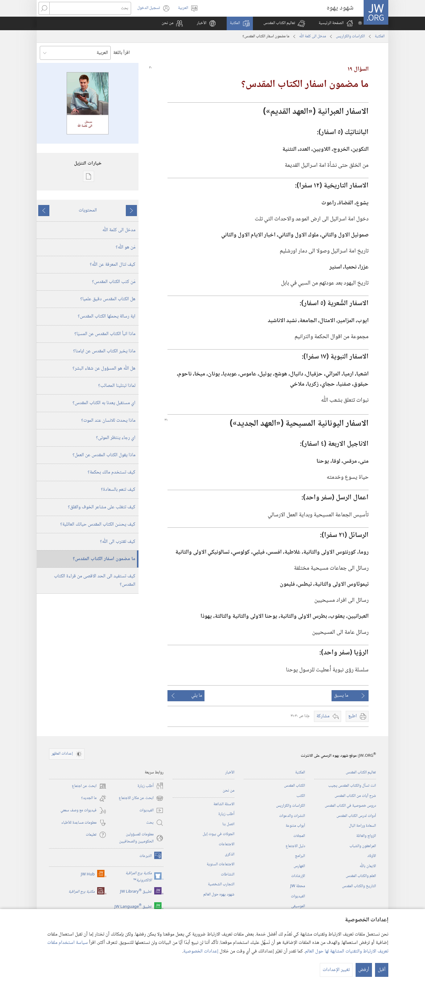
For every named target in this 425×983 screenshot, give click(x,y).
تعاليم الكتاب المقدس (361, 772)
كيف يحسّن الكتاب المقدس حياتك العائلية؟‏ (97, 524)
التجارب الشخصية (221, 884)
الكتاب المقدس (294, 785)
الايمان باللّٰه (368, 866)
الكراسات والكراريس (350, 36)
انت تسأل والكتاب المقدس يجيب (352, 785)
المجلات (299, 836)
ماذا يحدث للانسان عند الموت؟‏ (108, 420)
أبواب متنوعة (295, 825)
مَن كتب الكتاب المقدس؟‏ (113, 282)
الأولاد (371, 856)
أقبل (382, 970)
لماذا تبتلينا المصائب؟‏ (116, 386)
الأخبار (229, 772)
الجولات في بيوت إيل (218, 834)
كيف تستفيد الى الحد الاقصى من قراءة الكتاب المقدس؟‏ (94, 580)
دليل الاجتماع (295, 846)
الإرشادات (298, 876)
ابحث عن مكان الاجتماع (141, 798)
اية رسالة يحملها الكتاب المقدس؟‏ (106, 316)
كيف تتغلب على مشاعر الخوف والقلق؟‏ (101, 507)
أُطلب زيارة (226, 814)
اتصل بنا (228, 824)
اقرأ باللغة (121, 53)
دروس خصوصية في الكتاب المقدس (350, 805)
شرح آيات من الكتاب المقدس (355, 796)
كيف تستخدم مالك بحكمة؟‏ (111, 472)
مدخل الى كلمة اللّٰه (312, 36)
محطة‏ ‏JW (297, 886)
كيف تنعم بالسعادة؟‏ (118, 489)
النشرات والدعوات (292, 816)
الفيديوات (298, 896)
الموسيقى (298, 906)
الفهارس (299, 866)
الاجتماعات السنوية (220, 864)
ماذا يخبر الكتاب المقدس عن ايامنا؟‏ (104, 351)
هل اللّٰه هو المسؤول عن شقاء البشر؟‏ (103, 368)
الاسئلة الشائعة (223, 804)
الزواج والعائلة (366, 836)
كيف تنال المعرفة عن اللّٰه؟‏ (112, 264)
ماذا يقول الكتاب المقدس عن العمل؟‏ (103, 455)
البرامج (300, 856)
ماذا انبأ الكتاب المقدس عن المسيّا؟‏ (104, 334)
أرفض (363, 970)
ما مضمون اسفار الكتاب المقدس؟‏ (104, 559)
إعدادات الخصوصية (200, 951)
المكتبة (380, 36)
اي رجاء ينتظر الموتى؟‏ (115, 438)
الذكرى (229, 854)
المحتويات (88, 210)
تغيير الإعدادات (336, 970)
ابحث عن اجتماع (89, 786)
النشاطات (227, 874)
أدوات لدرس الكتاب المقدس (356, 816)
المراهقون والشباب (362, 846)
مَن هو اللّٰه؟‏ (125, 247)
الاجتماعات (226, 844)
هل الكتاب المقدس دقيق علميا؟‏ (107, 299)
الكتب (300, 796)
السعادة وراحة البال (362, 825)
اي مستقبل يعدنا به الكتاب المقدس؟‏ (103, 403)
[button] (284, 23)
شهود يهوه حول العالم (218, 894)
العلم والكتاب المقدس (361, 876)
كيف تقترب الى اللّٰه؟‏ (117, 542)
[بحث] (90, 8)
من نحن (228, 790)
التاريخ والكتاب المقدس (359, 886)
